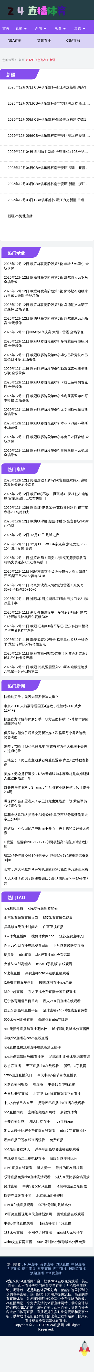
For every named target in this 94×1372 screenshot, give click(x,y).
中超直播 (78, 1264)
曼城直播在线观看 (70, 1214)
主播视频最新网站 (41, 1112)
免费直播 (56, 1140)
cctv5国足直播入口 (18, 1075)
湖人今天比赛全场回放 (72, 1177)
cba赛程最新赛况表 (43, 908)
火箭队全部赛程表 (17, 964)
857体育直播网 (15, 936)
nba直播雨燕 (13, 1112)
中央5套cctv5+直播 (37, 1186)
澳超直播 (37, 1273)
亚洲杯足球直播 (40, 1233)
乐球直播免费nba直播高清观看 (27, 1177)
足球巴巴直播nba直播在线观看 (61, 1103)
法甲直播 (13, 1269)
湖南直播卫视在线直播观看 (24, 1140)
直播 (19, 28)
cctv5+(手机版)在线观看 (54, 964)
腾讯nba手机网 (75, 1066)
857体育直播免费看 (58, 918)
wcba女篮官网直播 (18, 1242)
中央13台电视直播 (62, 1084)
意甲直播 (44, 1269)
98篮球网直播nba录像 (55, 982)
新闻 (38, 28)
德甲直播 (29, 1269)
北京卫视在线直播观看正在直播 (57, 1094)
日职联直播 (77, 1269)
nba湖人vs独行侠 (70, 1233)
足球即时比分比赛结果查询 (69, 1056)
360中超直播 (13, 992)
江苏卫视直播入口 (73, 936)
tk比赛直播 (12, 973)
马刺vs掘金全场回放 (71, 1186)
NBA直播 (15, 40)
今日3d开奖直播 (16, 1094)
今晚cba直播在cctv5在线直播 (26, 1038)
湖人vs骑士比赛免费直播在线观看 (29, 1131)
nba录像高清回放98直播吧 (24, 1056)
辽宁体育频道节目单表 (21, 1001)
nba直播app (64, 1121)
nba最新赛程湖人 (17, 1149)
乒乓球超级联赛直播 (68, 945)
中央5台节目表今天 (18, 1103)
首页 (5, 28)
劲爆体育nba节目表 (53, 1019)
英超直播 (44, 40)
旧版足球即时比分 (63, 1158)
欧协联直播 (12, 1066)
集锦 (77, 28)
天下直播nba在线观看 (42, 1066)
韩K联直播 (54, 1273)
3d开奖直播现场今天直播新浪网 (28, 1214)
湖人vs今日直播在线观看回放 (26, 945)
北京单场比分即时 (49, 1195)
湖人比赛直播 (39, 1121)
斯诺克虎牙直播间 (17, 1195)
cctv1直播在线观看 (18, 1168)
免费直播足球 (14, 1121)
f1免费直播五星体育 (19, 982)
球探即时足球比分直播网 (71, 1029)
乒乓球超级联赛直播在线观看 (57, 1149)
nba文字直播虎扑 (73, 1131)
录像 (58, 28)
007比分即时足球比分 (54, 1205)
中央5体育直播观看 (18, 1223)
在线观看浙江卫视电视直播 (24, 1158)
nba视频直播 (13, 908)
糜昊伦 (9, 955)
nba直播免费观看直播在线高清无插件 (32, 1047)
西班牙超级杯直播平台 (21, 1010)
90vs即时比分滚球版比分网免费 (61, 1242)
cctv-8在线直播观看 (18, 1205)
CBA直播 (73, 40)
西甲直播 (60, 1269)
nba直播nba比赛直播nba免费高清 (44, 955)
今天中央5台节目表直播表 (57, 1075)
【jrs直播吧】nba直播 (54, 1223)
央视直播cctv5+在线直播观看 (47, 973)
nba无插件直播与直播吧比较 (25, 1029)
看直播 (38, 1084)
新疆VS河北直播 (20, 216)
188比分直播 (13, 1233)
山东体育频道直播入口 (21, 918)
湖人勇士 (44, 1168)
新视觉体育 (68, 1112)
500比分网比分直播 (18, 1019)
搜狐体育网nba (42, 936)
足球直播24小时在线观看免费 (65, 1010)
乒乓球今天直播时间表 (21, 927)
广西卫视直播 (53, 927)
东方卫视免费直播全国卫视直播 (52, 992)
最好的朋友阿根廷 (69, 1168)
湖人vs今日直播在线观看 (62, 1001)
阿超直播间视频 (16, 1084)
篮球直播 (11, 1186)
